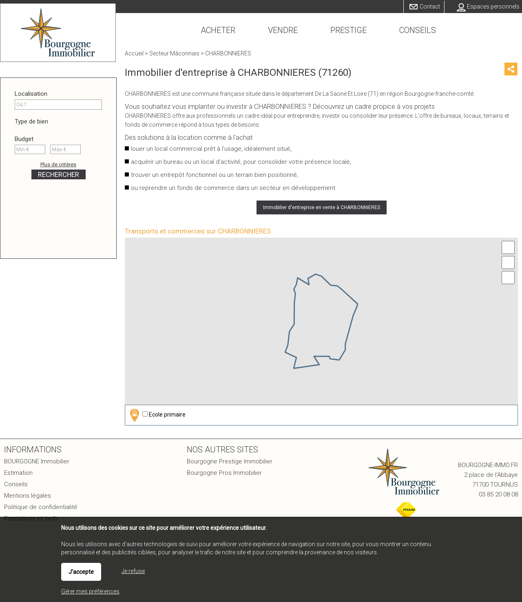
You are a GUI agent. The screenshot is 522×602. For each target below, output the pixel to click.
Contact (430, 6)
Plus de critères (58, 164)
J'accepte (81, 572)
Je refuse (133, 571)
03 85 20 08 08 (498, 494)
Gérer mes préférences (90, 591)
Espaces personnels (493, 6)
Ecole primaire (157, 415)
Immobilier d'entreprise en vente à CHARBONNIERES (321, 207)
